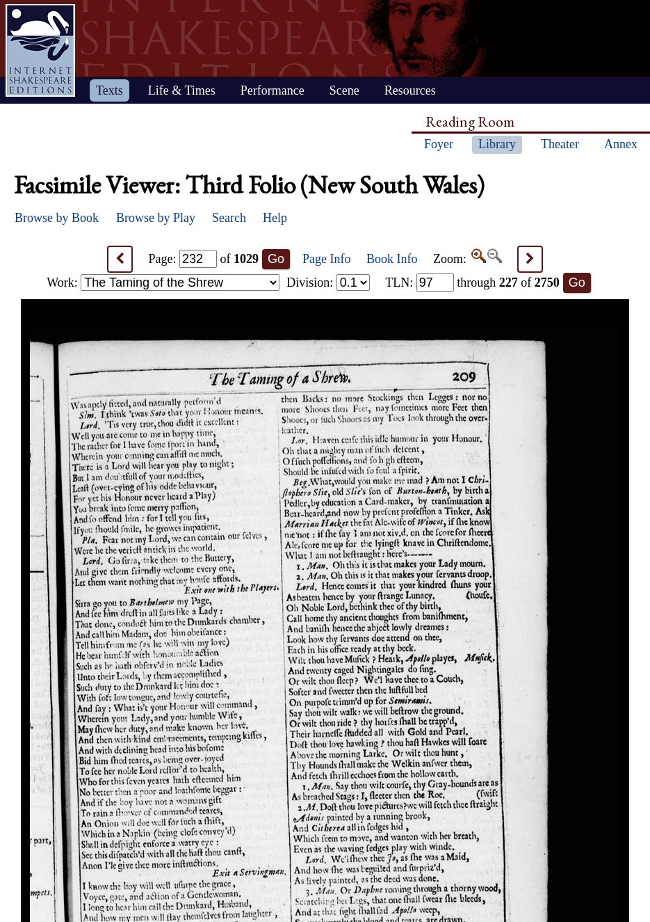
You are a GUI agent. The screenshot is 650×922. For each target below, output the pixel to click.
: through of (472, 282)
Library (497, 144)
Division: (328, 282)
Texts (109, 90)
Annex (620, 144)
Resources (410, 90)
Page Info (326, 259)
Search (229, 218)
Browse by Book (57, 218)
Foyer (438, 144)
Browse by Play (155, 218)
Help (275, 218)
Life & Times (182, 90)
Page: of (204, 259)
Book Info (392, 259)
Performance (272, 90)
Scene (344, 90)
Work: (163, 282)
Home (40, 50)
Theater (560, 144)
